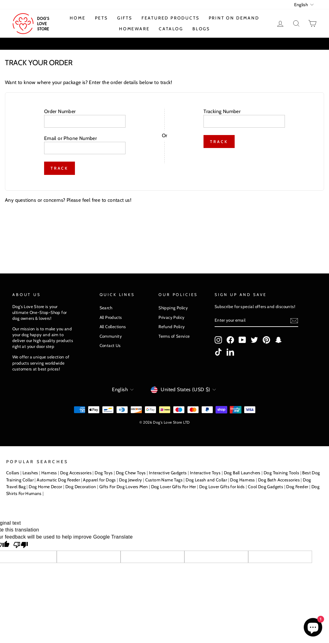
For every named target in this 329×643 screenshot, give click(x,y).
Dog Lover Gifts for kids (222, 486)
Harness (49, 473)
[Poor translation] (20, 545)
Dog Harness (242, 480)
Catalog (171, 29)
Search (106, 307)
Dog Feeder (297, 486)
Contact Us (110, 345)
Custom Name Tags (164, 480)
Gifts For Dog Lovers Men (123, 486)
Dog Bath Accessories (279, 480)
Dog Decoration (80, 486)
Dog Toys (104, 473)
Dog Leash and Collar (206, 480)
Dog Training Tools (281, 473)
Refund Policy (171, 326)
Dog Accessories (76, 473)
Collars (12, 473)
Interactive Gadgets (168, 473)
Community (111, 336)
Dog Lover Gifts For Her (173, 486)
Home (77, 18)
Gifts (124, 18)
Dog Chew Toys (131, 473)
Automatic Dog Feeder (58, 480)
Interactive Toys (205, 473)
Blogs (201, 29)
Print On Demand (234, 18)
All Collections (113, 326)
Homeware (134, 29)
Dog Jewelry (130, 480)
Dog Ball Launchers (242, 473)
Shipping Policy (173, 307)
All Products (111, 317)
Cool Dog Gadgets (265, 486)
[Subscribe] (294, 320)
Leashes (30, 473)
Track (60, 168)
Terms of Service (174, 336)
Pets (101, 18)
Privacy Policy (171, 317)
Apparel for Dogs (99, 480)
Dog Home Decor (45, 486)
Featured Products (170, 18)
